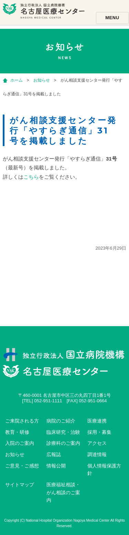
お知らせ (14, 454)
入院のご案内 (19, 443)
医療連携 (97, 421)
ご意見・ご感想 (22, 465)
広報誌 (53, 454)
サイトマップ (19, 484)
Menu (112, 17)
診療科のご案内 (63, 443)
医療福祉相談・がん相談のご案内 (63, 492)
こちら (31, 177)
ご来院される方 (22, 421)
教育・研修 (17, 432)
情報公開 (56, 465)
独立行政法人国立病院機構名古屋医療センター (44, 15)
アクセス (97, 443)
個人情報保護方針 (104, 469)
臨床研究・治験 (63, 432)
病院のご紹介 (60, 421)
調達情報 (97, 454)
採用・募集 (99, 432)
